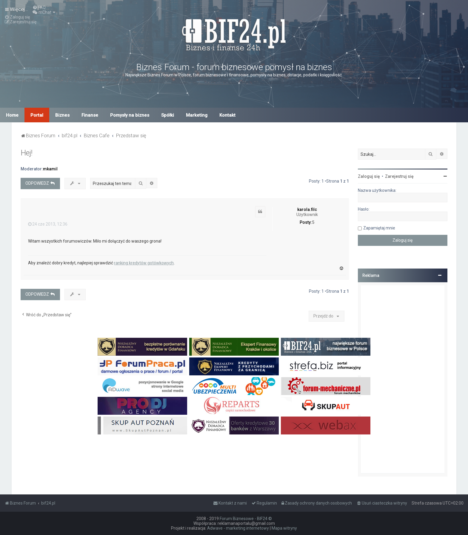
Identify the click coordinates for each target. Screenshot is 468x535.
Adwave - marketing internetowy (238, 528)
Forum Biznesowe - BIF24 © (246, 518)
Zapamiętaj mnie (379, 228)
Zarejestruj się (399, 176)
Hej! (27, 153)
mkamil (50, 168)
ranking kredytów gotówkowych (144, 262)
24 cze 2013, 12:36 (47, 224)
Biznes (62, 115)
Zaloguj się (369, 176)
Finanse (89, 115)
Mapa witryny (284, 528)
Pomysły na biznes (129, 115)
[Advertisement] (402, 379)
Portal (36, 115)
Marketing (196, 115)
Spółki (167, 115)
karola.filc (307, 209)
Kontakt (227, 115)
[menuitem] (39, 7)
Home (12, 115)
